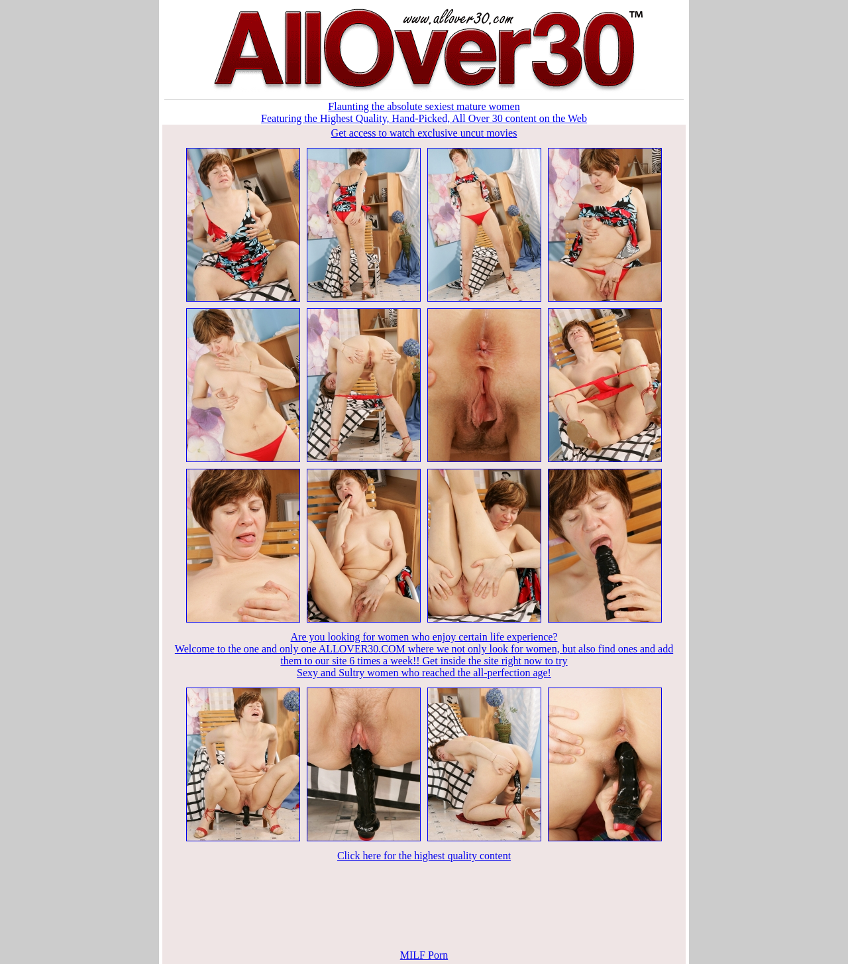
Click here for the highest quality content (424, 855)
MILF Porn (424, 955)
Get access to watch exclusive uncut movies (424, 133)
